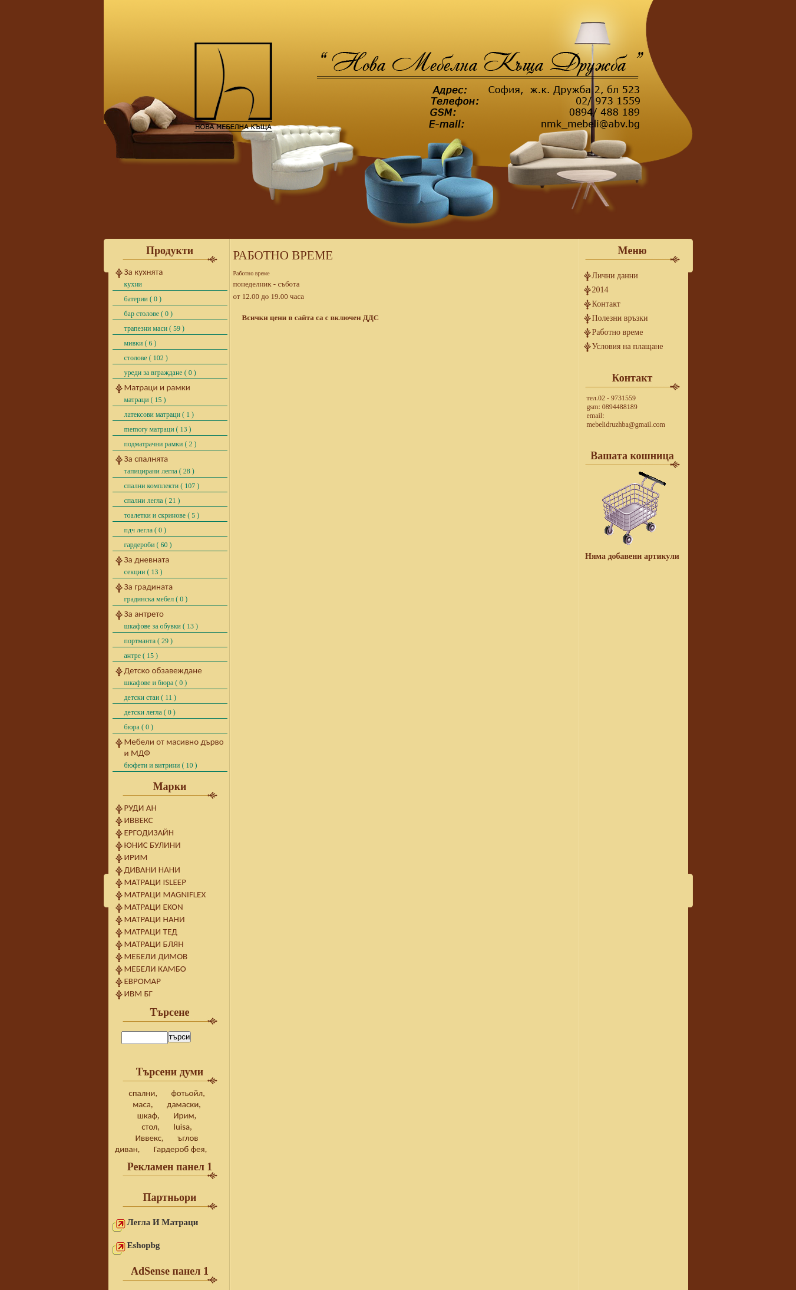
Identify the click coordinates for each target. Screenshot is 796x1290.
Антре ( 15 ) (141, 655)
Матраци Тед (150, 931)
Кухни (133, 284)
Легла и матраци (163, 1222)
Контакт (606, 304)
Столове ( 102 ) (146, 358)
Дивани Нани (152, 869)
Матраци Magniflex (165, 894)
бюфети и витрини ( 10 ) (160, 765)
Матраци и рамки (157, 387)
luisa (181, 1126)
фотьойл (187, 1093)
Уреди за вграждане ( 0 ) (160, 372)
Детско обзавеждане (163, 670)
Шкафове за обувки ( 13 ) (161, 626)
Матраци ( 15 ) (145, 400)
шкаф (147, 1115)
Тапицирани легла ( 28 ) (159, 471)
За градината (148, 586)
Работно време (617, 332)
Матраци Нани (154, 919)
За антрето (144, 613)
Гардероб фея (179, 1149)
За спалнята (146, 458)
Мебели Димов (156, 956)
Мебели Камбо (155, 968)
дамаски (183, 1104)
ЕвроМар (142, 981)
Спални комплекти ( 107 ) (162, 486)
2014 (600, 289)
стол (149, 1126)
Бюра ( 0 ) (138, 727)
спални (141, 1093)
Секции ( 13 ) (143, 572)
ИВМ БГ (138, 993)
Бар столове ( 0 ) (148, 314)
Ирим (136, 857)
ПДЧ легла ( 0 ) (145, 530)
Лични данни (615, 275)
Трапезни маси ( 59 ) (154, 328)
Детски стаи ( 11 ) (150, 697)
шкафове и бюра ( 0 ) (155, 683)
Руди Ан (140, 807)
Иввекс (138, 820)
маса (142, 1104)
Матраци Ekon (153, 906)
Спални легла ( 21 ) (152, 500)
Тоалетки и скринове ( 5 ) (162, 515)
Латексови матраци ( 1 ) (159, 414)
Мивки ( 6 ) (140, 343)
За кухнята (143, 271)
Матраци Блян (154, 944)
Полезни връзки (620, 318)
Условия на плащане (627, 346)
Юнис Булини (152, 845)
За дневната (147, 559)
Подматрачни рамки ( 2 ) (160, 444)
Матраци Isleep (155, 882)
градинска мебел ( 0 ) (156, 599)
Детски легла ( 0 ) (150, 712)
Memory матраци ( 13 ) (157, 429)
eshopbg (143, 1245)
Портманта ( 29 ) (148, 641)
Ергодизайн (149, 832)
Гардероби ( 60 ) (148, 545)
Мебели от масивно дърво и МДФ (174, 747)
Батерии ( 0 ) (143, 299)
